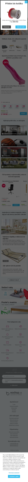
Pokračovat (6, 27)
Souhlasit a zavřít (14, 476)
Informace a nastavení (14, 472)
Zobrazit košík (20, 27)
